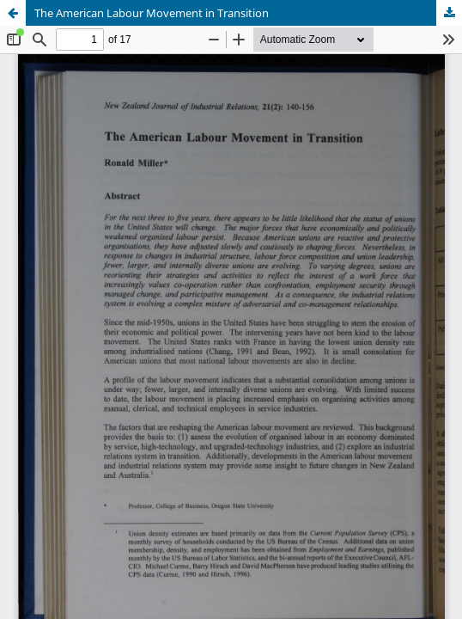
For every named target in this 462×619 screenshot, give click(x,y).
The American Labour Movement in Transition (151, 13)
